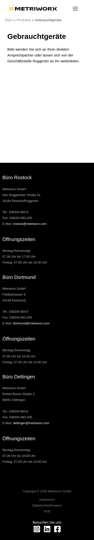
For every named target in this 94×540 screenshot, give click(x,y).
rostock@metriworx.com (29, 224)
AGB (47, 511)
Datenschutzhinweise (47, 505)
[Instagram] (37, 529)
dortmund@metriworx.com (31, 323)
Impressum (47, 499)
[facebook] (57, 529)
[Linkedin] (47, 529)
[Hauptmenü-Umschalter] (75, 8)
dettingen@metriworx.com (31, 423)
